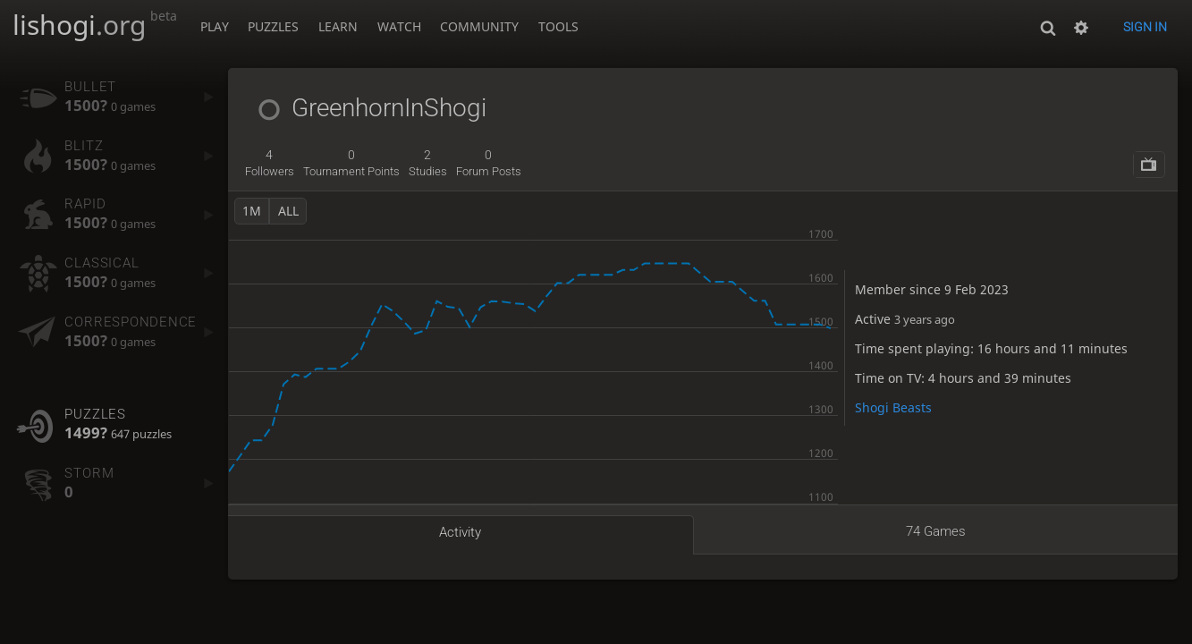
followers (269, 163)
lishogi (95, 24)
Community (479, 26)
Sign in (1145, 27)
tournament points (351, 163)
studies (428, 163)
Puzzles (273, 26)
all (288, 210)
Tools (558, 26)
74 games (936, 531)
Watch (399, 26)
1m (251, 210)
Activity (460, 532)
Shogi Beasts (893, 407)
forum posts (488, 163)
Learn (338, 26)
